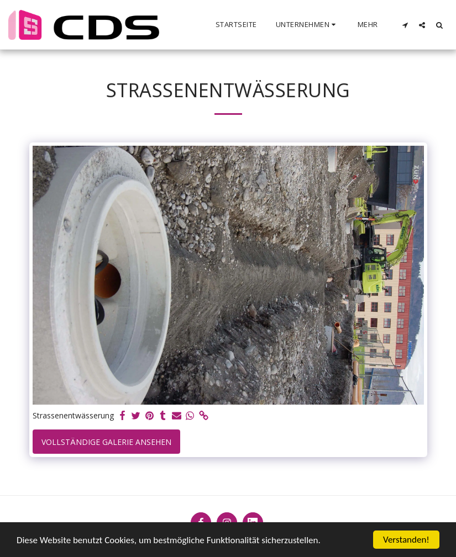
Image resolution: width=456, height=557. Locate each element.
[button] (307, 25)
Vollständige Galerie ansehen (106, 442)
